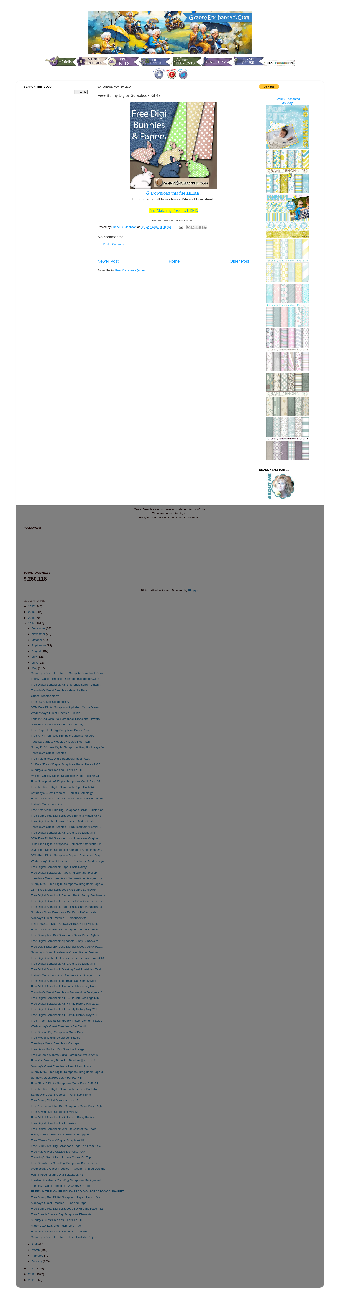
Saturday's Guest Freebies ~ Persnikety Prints (61, 1094)
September (39, 645)
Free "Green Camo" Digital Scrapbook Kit (58, 1140)
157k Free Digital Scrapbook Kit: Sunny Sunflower (63, 889)
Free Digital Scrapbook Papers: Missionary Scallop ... (65, 872)
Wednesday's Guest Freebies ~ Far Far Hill (59, 1026)
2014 (32, 623)
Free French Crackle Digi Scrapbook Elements (61, 1214)
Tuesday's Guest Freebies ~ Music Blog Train (60, 741)
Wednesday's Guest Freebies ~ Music (55, 713)
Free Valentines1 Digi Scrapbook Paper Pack (60, 758)
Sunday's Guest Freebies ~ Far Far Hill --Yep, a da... (65, 912)
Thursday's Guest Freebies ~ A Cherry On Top (61, 1157)
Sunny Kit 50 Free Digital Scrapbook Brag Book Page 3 (67, 1072)
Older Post (239, 261)
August (37, 651)
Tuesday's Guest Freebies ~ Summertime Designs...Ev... (67, 878)
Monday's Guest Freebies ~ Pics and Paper (59, 1203)
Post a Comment (114, 244)
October (37, 639)
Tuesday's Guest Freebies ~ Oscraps (55, 1043)
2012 (32, 1274)
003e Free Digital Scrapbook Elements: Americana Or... (67, 844)
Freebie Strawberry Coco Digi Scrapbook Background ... (67, 1180)
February (38, 1255)
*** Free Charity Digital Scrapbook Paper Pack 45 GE (65, 775)
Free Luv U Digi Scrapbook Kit (50, 701)
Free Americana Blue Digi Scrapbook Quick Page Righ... (67, 1106)
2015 (32, 617)
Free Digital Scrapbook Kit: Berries (53, 1123)
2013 (32, 1268)
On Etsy (287, 103)
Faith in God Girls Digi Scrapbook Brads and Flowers (65, 718)
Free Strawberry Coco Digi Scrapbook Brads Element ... (67, 1163)
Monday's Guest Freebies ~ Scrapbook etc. (59, 918)
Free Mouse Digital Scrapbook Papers (55, 1037)
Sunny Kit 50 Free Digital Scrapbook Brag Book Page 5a (67, 747)
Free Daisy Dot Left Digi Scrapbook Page (58, 1049)
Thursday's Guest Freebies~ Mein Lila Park (59, 690)
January (37, 1261)
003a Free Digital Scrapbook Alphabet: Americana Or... (66, 849)
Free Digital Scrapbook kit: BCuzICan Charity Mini (63, 980)
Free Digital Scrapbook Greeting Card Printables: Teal (66, 969)
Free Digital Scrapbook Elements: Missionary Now (63, 986)
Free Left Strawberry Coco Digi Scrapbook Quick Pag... (67, 946)
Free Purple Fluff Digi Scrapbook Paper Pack (60, 730)
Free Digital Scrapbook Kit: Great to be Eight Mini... (64, 963)
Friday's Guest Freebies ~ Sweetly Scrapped (60, 1134)
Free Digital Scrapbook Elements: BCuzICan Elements (66, 901)
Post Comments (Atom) (130, 270)
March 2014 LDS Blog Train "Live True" (56, 1225)
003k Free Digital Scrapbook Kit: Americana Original (64, 838)
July (35, 656)
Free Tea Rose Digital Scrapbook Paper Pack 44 (62, 787)
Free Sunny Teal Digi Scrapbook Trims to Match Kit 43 (66, 815)
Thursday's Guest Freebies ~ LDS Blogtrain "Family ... (66, 826)
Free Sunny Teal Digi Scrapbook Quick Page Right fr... (66, 935)
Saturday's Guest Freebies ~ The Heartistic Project (64, 1237)
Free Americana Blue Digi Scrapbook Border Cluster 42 (67, 810)
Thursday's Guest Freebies (48, 752)
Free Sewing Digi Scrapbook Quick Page (57, 1032)
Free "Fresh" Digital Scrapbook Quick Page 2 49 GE (65, 1083)
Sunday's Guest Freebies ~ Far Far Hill (56, 770)
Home (174, 261)
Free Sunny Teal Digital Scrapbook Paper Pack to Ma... (67, 1197)
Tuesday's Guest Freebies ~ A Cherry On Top (60, 1185)
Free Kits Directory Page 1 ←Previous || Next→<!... (64, 1060)
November (39, 634)
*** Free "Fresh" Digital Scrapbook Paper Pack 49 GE (65, 764)
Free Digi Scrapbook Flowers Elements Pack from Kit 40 (67, 958)
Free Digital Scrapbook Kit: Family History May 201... (65, 1003)
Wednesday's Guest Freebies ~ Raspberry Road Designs (68, 861)
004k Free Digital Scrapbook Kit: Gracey (57, 724)
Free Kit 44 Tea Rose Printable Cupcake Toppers (62, 735)
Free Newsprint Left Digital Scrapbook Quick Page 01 (65, 781)
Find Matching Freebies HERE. (173, 210)
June (35, 662)
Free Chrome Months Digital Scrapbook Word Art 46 (65, 1054)
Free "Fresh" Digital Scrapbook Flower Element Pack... (66, 1020)
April (35, 1244)
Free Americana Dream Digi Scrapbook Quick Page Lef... (68, 798)
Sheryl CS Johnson (124, 227)
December (39, 628)
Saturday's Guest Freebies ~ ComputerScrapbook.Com (67, 673)
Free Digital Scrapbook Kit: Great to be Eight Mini (63, 832)
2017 (32, 606)
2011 (32, 1280)
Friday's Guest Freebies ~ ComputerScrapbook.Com (65, 678)
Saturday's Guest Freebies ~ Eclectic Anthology (62, 793)
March (36, 1250)
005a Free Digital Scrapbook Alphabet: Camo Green (65, 707)
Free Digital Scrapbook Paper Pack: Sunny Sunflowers (66, 906)
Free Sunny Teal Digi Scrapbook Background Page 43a (67, 1208)
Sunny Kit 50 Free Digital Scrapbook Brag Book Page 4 (67, 884)
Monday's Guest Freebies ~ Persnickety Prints (61, 1066)
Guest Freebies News (45, 696)
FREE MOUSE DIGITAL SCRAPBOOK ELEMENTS (64, 923)
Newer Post (108, 261)
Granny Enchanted (287, 98)
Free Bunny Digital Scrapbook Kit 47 (54, 1100)
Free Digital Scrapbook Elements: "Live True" (60, 1231)
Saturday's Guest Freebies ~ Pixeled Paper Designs (64, 952)
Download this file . (176, 193)
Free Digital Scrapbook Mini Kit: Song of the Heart (63, 1128)
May (35, 668)
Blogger (193, 590)
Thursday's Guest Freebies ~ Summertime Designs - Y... (67, 992)
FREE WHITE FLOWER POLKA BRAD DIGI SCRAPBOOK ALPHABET (77, 1191)
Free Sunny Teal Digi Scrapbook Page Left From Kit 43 (66, 1146)
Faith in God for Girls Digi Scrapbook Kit (57, 1174)
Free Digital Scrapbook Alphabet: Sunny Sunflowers (64, 941)
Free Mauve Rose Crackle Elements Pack (58, 1151)
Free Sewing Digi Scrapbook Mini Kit (54, 1111)
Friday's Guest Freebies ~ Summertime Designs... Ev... (66, 975)
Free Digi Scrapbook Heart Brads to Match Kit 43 (63, 821)
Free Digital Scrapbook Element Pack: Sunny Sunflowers (68, 895)
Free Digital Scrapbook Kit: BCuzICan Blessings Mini (65, 998)
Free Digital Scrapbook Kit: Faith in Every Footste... (64, 1117)
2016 (32, 612)
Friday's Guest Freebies (46, 804)
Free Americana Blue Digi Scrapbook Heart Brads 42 (65, 929)
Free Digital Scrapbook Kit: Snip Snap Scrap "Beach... (66, 684)
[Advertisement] (41, 170)
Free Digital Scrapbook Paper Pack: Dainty (59, 867)
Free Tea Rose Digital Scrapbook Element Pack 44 (64, 1089)
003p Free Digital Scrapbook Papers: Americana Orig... (66, 855)
